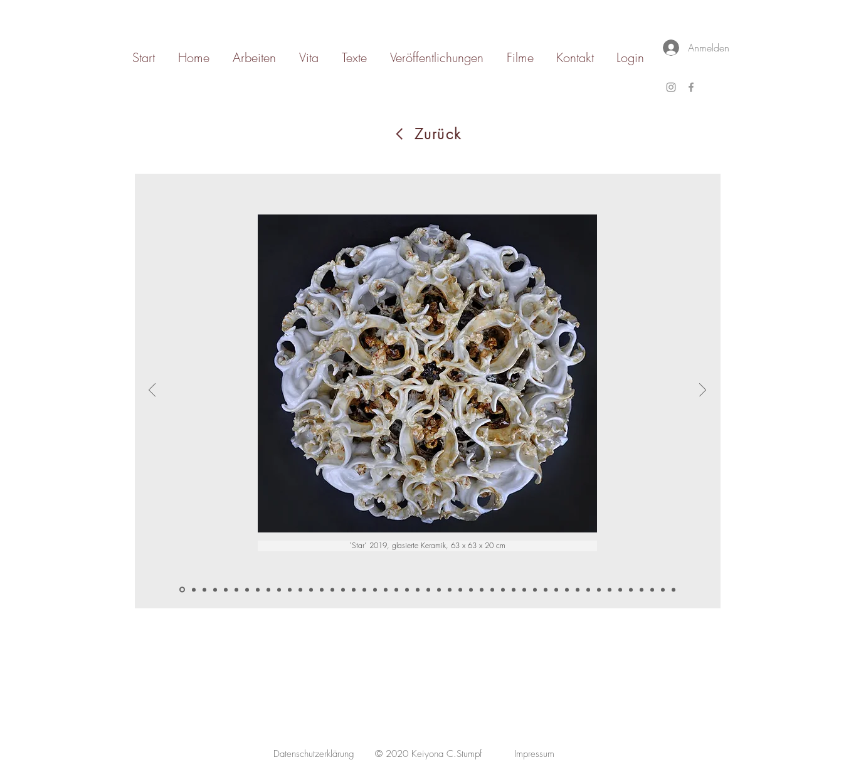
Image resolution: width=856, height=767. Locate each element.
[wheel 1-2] (204, 589)
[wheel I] (194, 589)
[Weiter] (702, 390)
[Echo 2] (620, 589)
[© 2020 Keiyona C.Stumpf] (428, 753)
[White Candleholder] (247, 589)
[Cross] (567, 589)
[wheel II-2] (215, 589)
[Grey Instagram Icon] (671, 87)
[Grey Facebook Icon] (691, 87)
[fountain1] (322, 589)
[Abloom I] (460, 589)
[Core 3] (524, 589)
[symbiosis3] (311, 589)
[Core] (503, 589)
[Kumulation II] (652, 589)
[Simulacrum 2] (418, 589)
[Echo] (599, 589)
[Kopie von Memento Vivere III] (279, 589)
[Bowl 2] (481, 589)
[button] (427, 546)
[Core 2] (513, 589)
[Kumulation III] (663, 589)
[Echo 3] (631, 589)
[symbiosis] (290, 589)
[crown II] (396, 589)
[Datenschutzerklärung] (314, 753)
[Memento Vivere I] (268, 589)
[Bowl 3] (492, 589)
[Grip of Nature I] (226, 589)
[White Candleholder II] (258, 589)
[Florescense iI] (577, 589)
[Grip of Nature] (236, 589)
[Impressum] (534, 753)
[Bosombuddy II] (450, 589)
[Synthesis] (673, 589)
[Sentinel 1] (535, 589)
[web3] (364, 589)
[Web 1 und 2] (428, 589)
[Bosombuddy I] (439, 589)
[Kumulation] (641, 589)
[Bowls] (471, 589)
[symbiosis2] (300, 589)
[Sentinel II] (545, 589)
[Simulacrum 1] (407, 589)
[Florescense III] (588, 589)
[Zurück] (427, 133)
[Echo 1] (609, 589)
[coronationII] (332, 589)
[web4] (375, 589)
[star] (182, 590)
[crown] (386, 589)
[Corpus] (556, 589)
